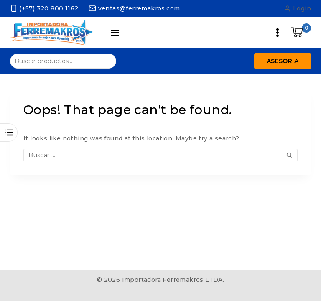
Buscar (104, 60)
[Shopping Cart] (301, 32)
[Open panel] (115, 32)
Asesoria (282, 61)
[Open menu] (278, 33)
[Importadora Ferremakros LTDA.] (52, 32)
